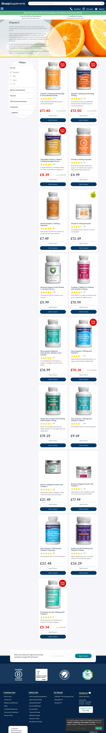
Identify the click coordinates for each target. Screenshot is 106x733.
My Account (8, 686)
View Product (53, 114)
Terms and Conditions (11, 701)
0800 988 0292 (84, 686)
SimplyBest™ (58, 689)
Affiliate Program (34, 705)
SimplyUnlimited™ (35, 692)
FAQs (6, 695)
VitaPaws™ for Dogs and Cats (64, 686)
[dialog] (85, 724)
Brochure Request (35, 695)
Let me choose (80, 728)
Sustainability (33, 698)
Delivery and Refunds (11, 692)
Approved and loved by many (30, 17)
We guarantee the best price (75, 17)
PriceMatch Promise (35, 711)
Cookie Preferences (10, 698)
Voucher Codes (34, 708)
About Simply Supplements (38, 686)
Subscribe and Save (35, 689)
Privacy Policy (8, 705)
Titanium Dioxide (34, 701)
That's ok (98, 728)
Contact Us (7, 689)
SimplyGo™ (58, 692)
